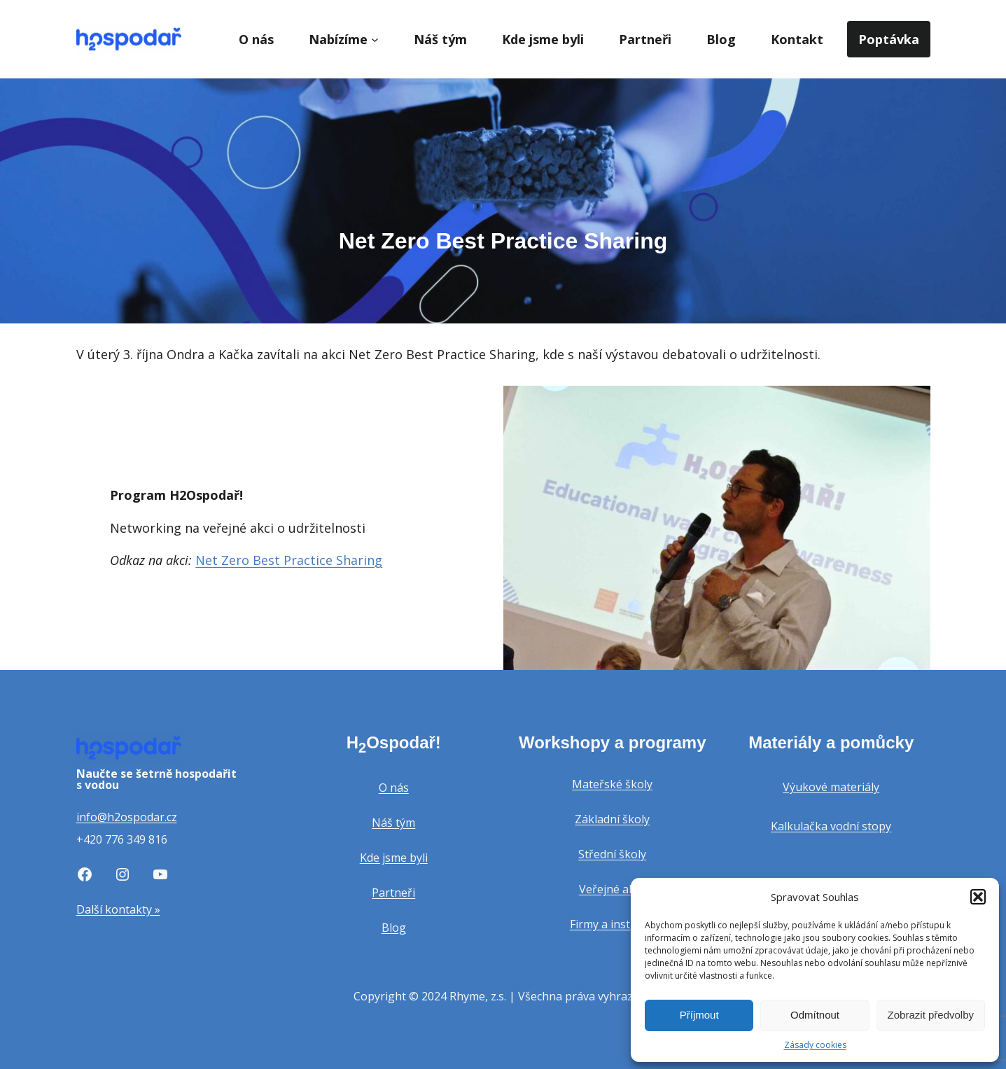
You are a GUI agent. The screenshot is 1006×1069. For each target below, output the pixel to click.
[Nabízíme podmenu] (375, 39)
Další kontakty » (118, 909)
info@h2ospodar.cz (126, 817)
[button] (978, 897)
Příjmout (699, 1015)
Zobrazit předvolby (931, 1015)
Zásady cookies (815, 1045)
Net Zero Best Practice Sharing (288, 560)
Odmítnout (814, 1015)
